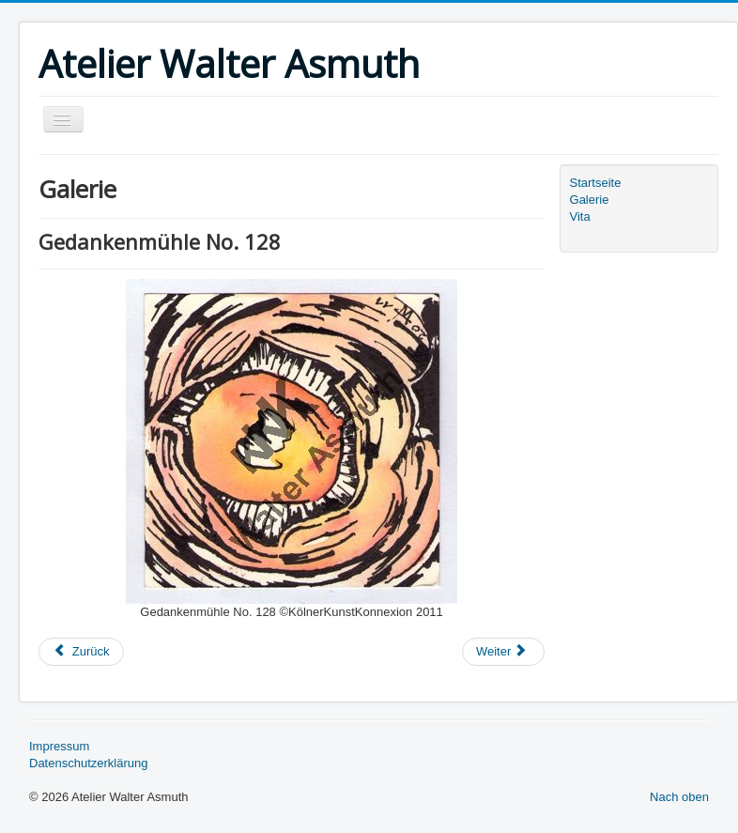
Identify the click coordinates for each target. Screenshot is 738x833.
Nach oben (679, 797)
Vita (580, 216)
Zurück (81, 651)
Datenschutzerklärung (88, 763)
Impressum (59, 746)
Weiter (502, 651)
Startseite (596, 183)
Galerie (589, 200)
